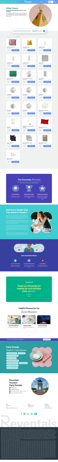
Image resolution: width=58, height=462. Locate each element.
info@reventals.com (31, 405)
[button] (9, 289)
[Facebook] (21, 414)
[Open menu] (3, 2)
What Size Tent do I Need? (11, 358)
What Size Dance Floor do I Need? (12, 360)
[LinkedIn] (28, 414)
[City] (38, 31)
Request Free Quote (47, 339)
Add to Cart (15, 50)
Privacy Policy (47, 405)
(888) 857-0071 (14, 387)
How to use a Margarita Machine (12, 365)
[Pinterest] (32, 414)
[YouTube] (35, 414)
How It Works (8, 405)
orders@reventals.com (15, 389)
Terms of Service (47, 406)
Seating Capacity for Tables (11, 353)
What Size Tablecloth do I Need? (12, 355)
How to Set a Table (22, 353)
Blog (7, 406)
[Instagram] (25, 414)
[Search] (44, 1)
